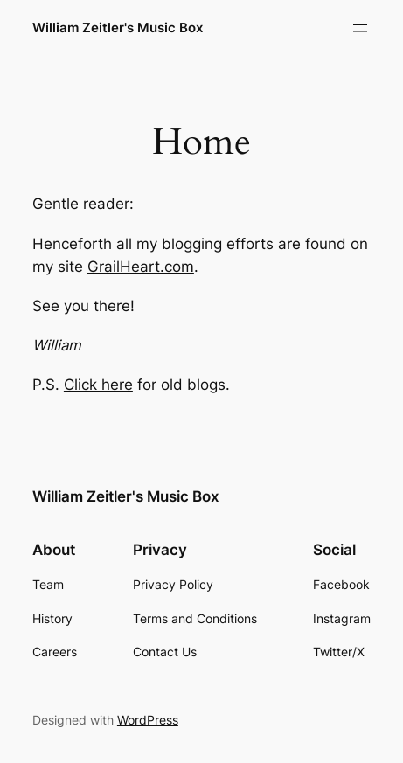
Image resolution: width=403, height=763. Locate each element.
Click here (98, 384)
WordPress (147, 719)
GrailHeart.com (140, 266)
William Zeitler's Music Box (117, 28)
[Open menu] (360, 27)
